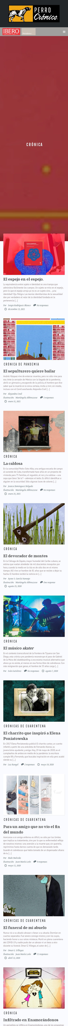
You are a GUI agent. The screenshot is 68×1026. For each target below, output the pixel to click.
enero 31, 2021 (14, 401)
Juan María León (23, 861)
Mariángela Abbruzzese (26, 397)
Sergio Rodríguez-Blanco (19, 305)
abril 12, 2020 (14, 958)
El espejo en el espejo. (23, 279)
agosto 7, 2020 (51, 671)
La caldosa (12, 464)
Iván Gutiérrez (14, 671)
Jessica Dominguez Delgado (20, 486)
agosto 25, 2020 (15, 586)
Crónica (34, 144)
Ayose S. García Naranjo (19, 578)
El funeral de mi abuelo (24, 928)
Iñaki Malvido (14, 858)
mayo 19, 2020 (47, 764)
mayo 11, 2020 (14, 865)
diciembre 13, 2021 (16, 309)
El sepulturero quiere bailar (29, 371)
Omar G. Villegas (15, 950)
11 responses (42, 954)
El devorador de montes (25, 556)
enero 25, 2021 (14, 493)
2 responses (29, 764)
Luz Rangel (13, 764)
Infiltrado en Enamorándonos (30, 1020)
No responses (42, 305)
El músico (18, 648)
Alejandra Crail (15, 393)
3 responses (49, 397)
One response (49, 582)
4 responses (42, 861)
